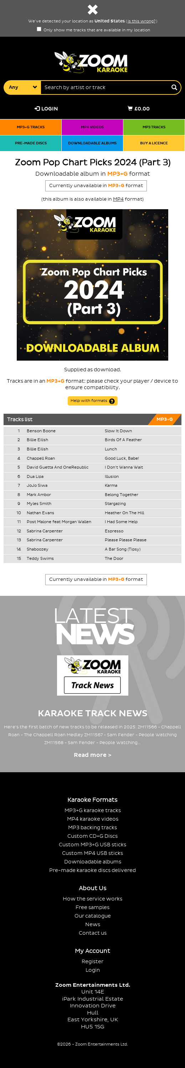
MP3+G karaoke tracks (93, 811)
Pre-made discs (31, 143)
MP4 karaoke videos (92, 819)
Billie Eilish (37, 440)
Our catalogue (92, 916)
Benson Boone (41, 431)
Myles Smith (39, 503)
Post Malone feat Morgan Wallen (59, 522)
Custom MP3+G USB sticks (92, 845)
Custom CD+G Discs (92, 836)
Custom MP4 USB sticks (92, 853)
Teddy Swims (40, 558)
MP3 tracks (154, 127)
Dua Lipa (35, 476)
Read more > (92, 755)
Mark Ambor (39, 494)
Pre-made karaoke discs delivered (92, 870)
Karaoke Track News (93, 713)
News (92, 925)
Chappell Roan (41, 458)
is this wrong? (141, 21)
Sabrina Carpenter (45, 531)
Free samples (92, 907)
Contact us (93, 933)
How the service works (92, 899)
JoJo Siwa (37, 485)
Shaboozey (37, 549)
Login (46, 109)
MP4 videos (92, 127)
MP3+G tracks (31, 127)
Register (92, 962)
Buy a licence (154, 143)
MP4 (118, 199)
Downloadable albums (92, 143)
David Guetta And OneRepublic (58, 467)
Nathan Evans (40, 513)
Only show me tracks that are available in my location (93, 30)
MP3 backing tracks (92, 828)
